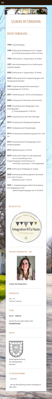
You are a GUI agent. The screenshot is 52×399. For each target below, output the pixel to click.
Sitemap (20, 395)
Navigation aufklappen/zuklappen (26, 2)
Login (43, 395)
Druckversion (12, 395)
